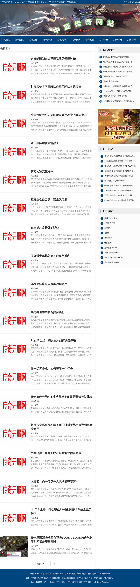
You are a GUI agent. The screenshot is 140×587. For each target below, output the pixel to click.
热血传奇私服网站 (110, 262)
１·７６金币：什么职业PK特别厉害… (116, 91)
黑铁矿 (105, 228)
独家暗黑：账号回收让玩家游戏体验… (116, 62)
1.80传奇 (117, 40)
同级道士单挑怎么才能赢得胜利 (114, 57)
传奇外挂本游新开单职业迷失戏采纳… (118, 176)
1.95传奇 (108, 211)
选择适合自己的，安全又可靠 (113, 96)
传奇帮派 (89, 40)
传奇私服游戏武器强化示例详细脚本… (118, 185)
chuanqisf (106, 238)
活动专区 (47, 40)
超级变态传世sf (109, 247)
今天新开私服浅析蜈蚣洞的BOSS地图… (118, 166)
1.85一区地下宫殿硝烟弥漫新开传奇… (118, 190)
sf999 (105, 233)
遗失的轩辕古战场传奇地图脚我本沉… (118, 156)
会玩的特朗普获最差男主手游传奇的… (118, 171)
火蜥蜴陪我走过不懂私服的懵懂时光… (116, 86)
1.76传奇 (103, 40)
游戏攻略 (61, 40)
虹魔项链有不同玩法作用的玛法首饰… (116, 66)
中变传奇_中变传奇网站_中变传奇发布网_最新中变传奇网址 (70, 19)
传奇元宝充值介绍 (108, 81)
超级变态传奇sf (109, 218)
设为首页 (127, 2)
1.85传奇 (131, 40)
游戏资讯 (33, 40)
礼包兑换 (75, 40)
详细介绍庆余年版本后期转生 (113, 76)
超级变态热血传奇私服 (112, 257)
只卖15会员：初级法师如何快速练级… (116, 101)
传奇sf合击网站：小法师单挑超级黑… (116, 71)
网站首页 (5, 40)
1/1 (53, 564)
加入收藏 (136, 2)
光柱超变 (5, 48)
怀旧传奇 (106, 243)
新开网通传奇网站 (110, 252)
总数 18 (40, 564)
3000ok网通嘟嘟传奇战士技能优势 (116, 161)
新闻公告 (19, 40)
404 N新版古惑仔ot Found (113, 180)
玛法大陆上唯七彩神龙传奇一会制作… (118, 195)
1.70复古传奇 (108, 223)
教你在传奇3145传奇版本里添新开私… (118, 200)
